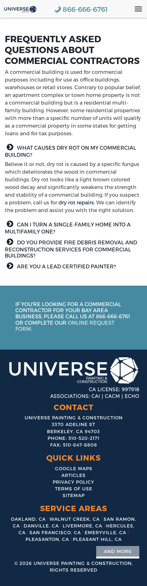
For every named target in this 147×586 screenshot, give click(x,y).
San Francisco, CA (55, 532)
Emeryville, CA (105, 532)
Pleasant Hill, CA (97, 539)
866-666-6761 (85, 9)
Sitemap (74, 495)
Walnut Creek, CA (75, 519)
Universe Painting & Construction (83, 563)
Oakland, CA (28, 519)
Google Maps (73, 468)
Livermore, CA (82, 525)
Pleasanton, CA (47, 539)
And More (118, 551)
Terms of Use (73, 488)
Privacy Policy (73, 482)
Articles (73, 475)
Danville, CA (41, 525)
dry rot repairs (76, 202)
